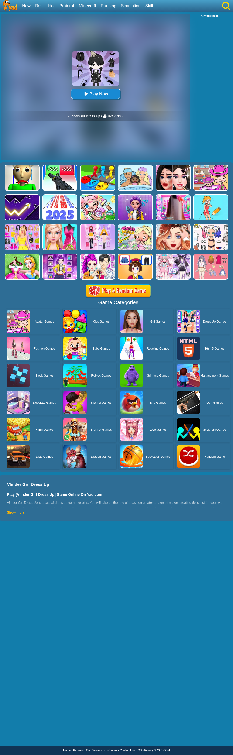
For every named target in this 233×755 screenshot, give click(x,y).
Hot (51, 5)
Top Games (110, 750)
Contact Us (127, 750)
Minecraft (87, 5)
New (26, 5)
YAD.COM (163, 750)
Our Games (93, 750)
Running (108, 5)
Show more (15, 512)
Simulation (130, 5)
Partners (78, 750)
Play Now (95, 94)
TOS (139, 750)
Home (67, 750)
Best (39, 5)
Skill (149, 5)
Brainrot (66, 5)
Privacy (148, 750)
